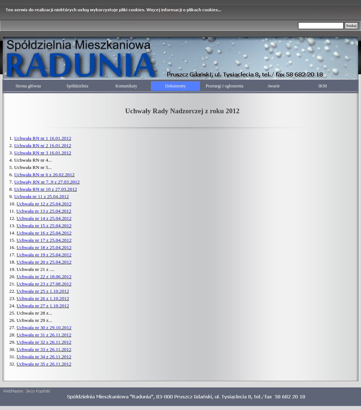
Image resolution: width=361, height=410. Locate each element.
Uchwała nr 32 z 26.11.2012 (44, 342)
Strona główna (28, 85)
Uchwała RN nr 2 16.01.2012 (42, 145)
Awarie (273, 85)
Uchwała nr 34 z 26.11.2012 (44, 356)
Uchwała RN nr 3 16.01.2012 (42, 152)
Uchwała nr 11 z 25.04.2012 (41, 196)
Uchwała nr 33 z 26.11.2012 (44, 349)
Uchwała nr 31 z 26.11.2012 (44, 335)
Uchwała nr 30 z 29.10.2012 (44, 327)
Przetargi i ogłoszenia (225, 85)
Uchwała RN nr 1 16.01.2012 (42, 138)
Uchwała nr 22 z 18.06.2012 (44, 276)
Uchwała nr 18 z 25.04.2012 (44, 247)
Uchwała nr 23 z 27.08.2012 (44, 284)
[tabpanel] (182, 110)
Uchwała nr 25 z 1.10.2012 (43, 291)
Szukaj (351, 26)
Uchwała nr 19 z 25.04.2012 (44, 254)
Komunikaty (126, 85)
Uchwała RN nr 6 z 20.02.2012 (44, 174)
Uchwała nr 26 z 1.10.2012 (43, 298)
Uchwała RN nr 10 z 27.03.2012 (45, 189)
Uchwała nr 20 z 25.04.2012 (44, 262)
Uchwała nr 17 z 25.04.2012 (44, 240)
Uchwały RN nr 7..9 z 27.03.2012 (47, 182)
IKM (322, 85)
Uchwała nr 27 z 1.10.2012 (43, 305)
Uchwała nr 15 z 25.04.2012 (44, 225)
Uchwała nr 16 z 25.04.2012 (44, 233)
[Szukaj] (321, 25)
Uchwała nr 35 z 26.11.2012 (44, 364)
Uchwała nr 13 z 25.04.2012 (43, 211)
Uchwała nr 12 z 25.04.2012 (44, 203)
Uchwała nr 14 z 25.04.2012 (44, 218)
